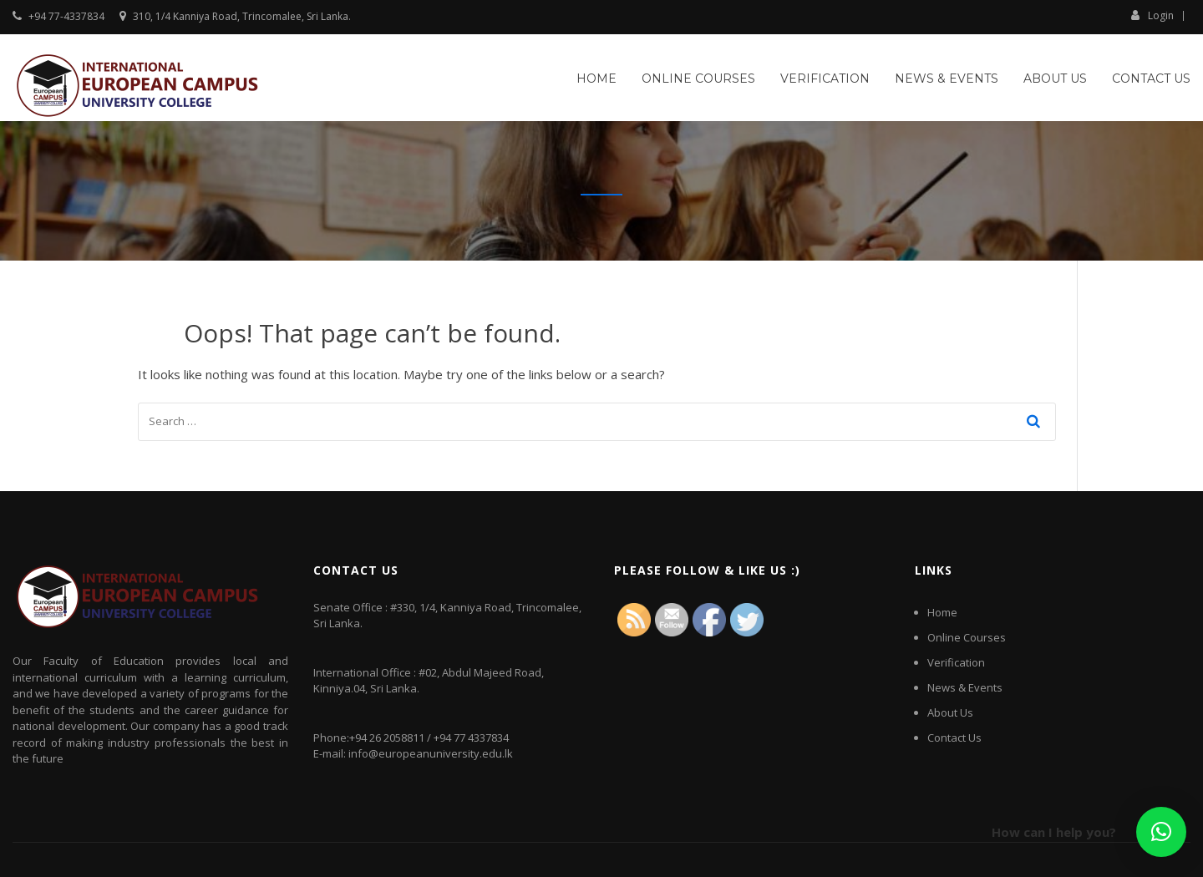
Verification (825, 78)
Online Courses (698, 78)
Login (1152, 15)
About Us (1055, 78)
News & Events (946, 78)
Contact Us (1151, 78)
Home (596, 78)
